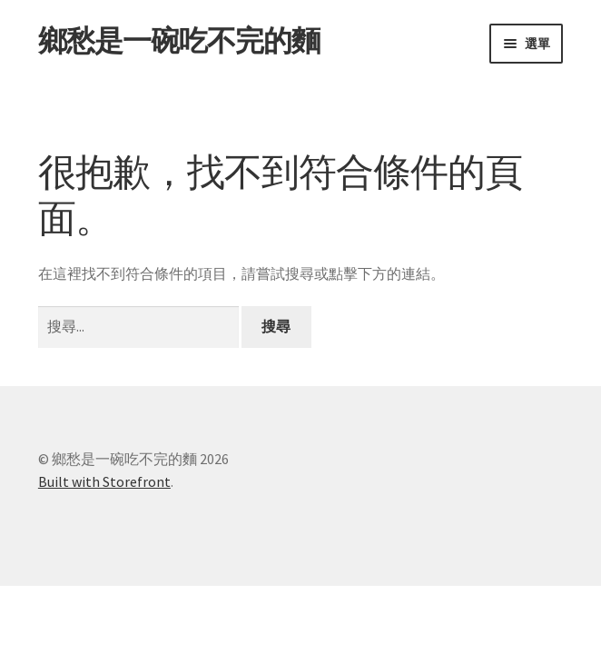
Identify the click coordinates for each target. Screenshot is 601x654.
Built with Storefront (104, 481)
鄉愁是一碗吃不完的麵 (179, 41)
